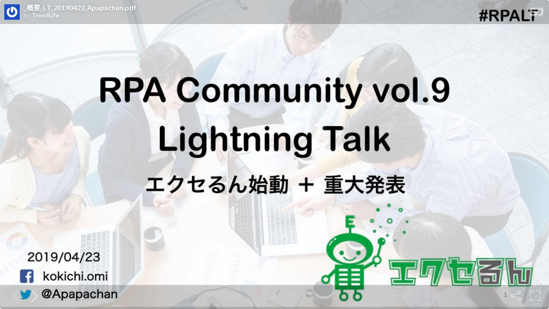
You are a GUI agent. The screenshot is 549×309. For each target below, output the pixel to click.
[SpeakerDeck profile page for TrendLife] (12, 12)
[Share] (516, 296)
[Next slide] (33, 296)
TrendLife (45, 15)
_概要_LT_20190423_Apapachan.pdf (80, 7)
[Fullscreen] (535, 296)
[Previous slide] (14, 296)
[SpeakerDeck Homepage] (536, 13)
